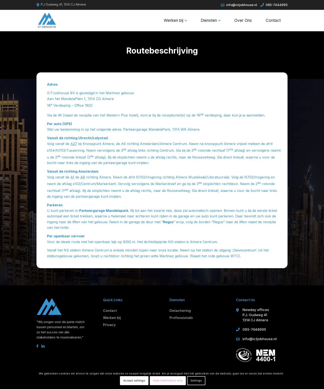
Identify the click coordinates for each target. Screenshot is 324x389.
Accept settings (134, 380)
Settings (196, 380)
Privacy (109, 325)
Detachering (180, 310)
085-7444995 (277, 5)
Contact (110, 310)
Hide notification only (168, 380)
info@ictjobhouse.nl (241, 5)
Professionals (181, 318)
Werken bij (112, 318)
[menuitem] (175, 20)
